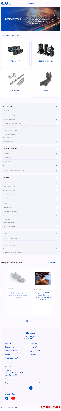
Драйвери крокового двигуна (30, 115)
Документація (35, 351)
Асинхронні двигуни (30, 162)
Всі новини (30, 321)
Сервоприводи (30, 157)
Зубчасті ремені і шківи (30, 186)
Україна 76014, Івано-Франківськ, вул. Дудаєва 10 (14, 372)
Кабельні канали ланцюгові (30, 238)
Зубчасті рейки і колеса (30, 182)
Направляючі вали (30, 195)
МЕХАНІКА (30, 177)
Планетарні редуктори (30, 226)
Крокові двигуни (30, 153)
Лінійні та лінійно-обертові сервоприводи (30, 170)
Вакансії (33, 347)
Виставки (33, 343)
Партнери (8, 354)
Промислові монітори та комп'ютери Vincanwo (15, 127)
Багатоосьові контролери (9, 134)
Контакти (8, 366)
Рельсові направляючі (30, 216)
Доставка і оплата (11, 351)
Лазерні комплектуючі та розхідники (12, 252)
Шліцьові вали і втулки (9, 222)
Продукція (29, 3)
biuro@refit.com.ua (12, 379)
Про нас (8, 343)
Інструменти (6, 242)
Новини (33, 354)
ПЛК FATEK (30, 111)
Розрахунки (9, 347)
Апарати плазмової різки (30, 249)
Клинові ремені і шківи (30, 190)
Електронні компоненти (30, 141)
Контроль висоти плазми (9, 137)
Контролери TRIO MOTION (30, 131)
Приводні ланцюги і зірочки (30, 212)
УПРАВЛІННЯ (30, 106)
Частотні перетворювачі (30, 119)
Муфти (30, 203)
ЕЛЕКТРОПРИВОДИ (30, 149)
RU (54, 3)
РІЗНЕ (30, 234)
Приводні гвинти (30, 207)
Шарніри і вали (7, 219)
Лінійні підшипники (30, 199)
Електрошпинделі (30, 166)
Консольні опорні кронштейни (10, 245)
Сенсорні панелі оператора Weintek (30, 123)
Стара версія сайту (12, 358)
